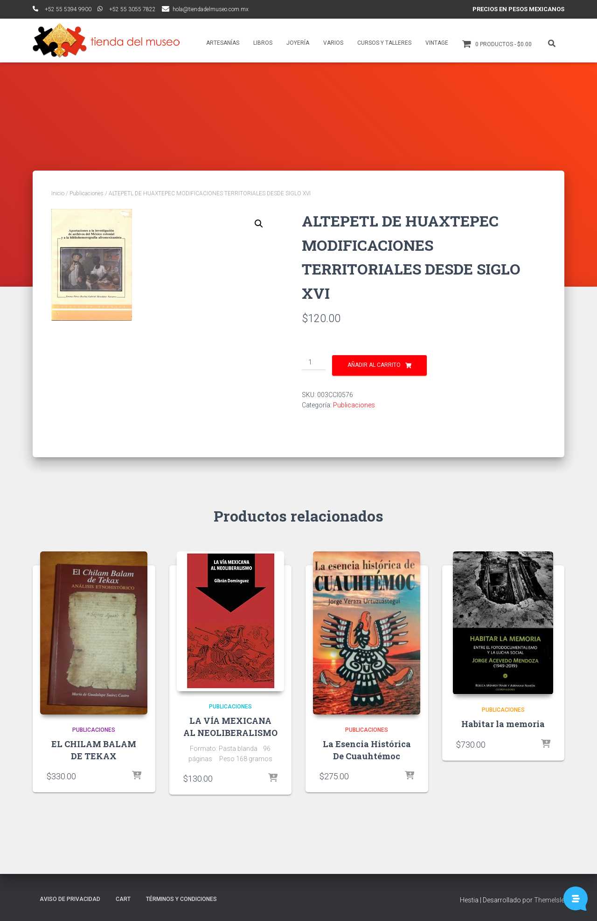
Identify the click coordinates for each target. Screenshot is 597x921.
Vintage (436, 43)
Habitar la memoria (503, 723)
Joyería (297, 43)
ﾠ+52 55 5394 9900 (62, 9)
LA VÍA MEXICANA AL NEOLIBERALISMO (230, 726)
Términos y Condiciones (181, 899)
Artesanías (222, 43)
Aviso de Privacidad (70, 899)
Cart (123, 899)
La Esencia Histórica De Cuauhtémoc (367, 749)
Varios (333, 43)
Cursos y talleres (384, 43)
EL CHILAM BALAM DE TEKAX (93, 749)
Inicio (57, 193)
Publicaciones (86, 193)
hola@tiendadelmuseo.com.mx (211, 9)
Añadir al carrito (374, 365)
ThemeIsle (549, 900)
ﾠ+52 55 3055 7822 (126, 9)
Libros (262, 43)
